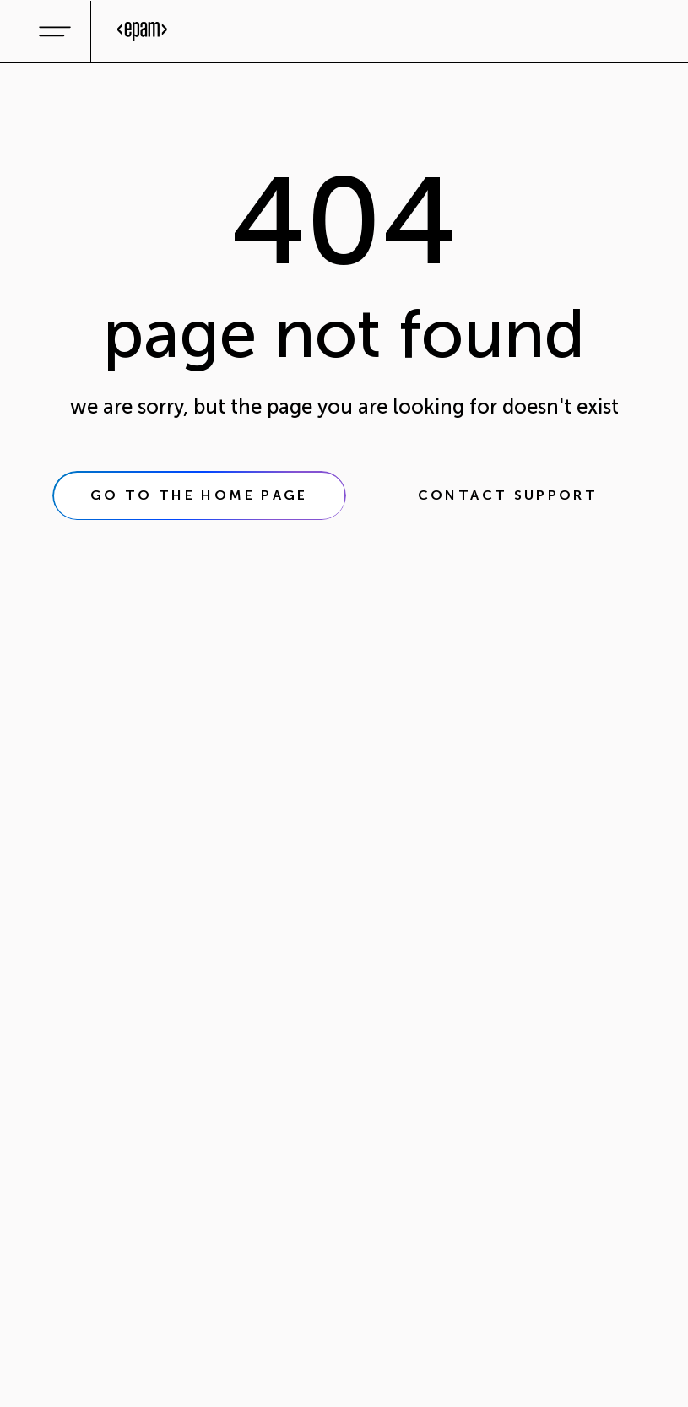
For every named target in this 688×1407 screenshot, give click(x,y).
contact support (508, 495)
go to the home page (199, 495)
